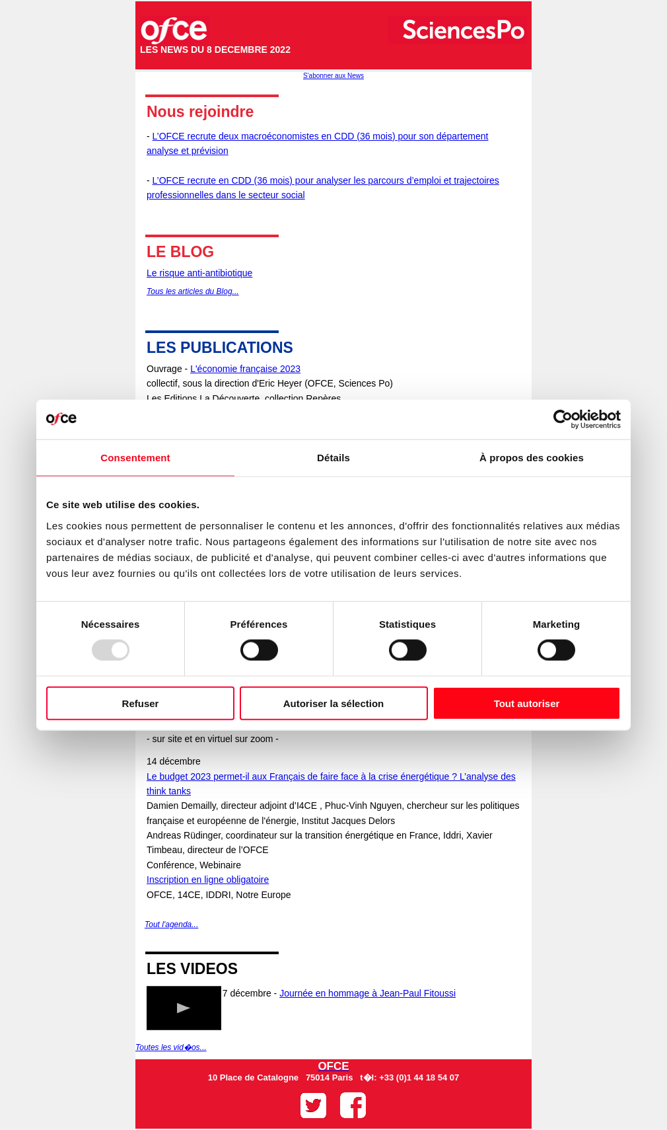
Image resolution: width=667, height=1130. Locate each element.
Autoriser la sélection (333, 702)
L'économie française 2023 (245, 368)
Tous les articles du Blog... (193, 291)
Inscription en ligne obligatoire (208, 879)
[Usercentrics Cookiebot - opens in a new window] (563, 420)
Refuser (140, 702)
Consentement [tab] (135, 457)
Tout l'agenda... (171, 924)
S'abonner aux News (333, 75)
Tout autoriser (527, 702)
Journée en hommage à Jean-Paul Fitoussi (367, 993)
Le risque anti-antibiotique (199, 273)
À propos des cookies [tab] (531, 457)
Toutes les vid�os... (171, 1047)
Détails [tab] (333, 457)
